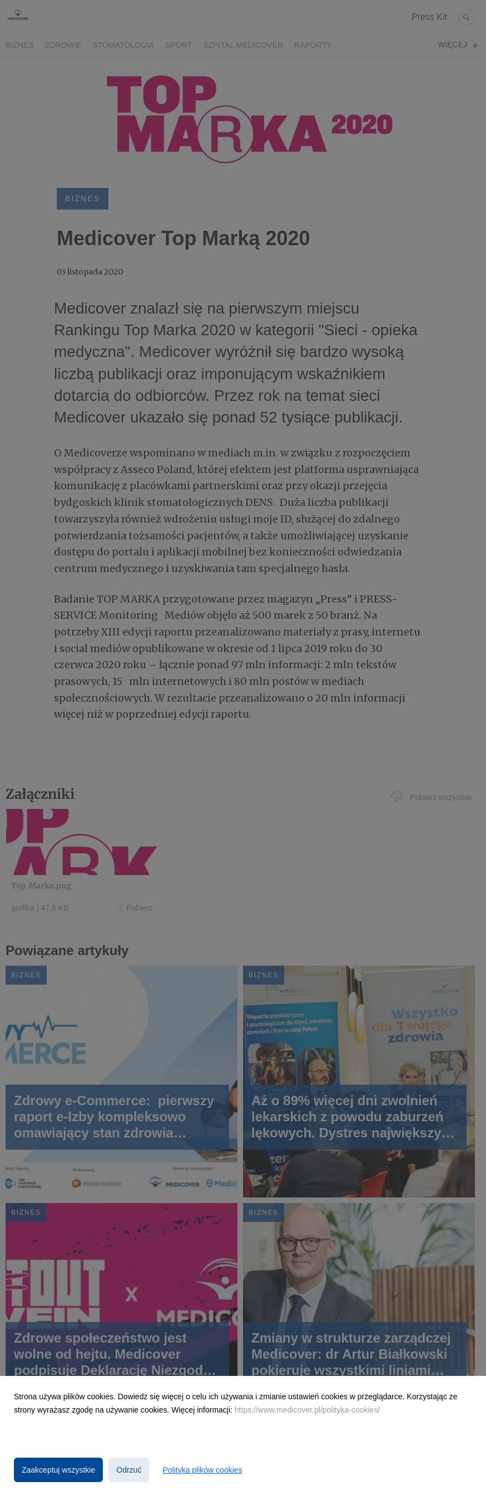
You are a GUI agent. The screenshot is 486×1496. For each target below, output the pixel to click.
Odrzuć (128, 1469)
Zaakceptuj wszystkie (58, 1469)
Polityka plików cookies (202, 1469)
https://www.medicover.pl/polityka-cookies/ (307, 1409)
